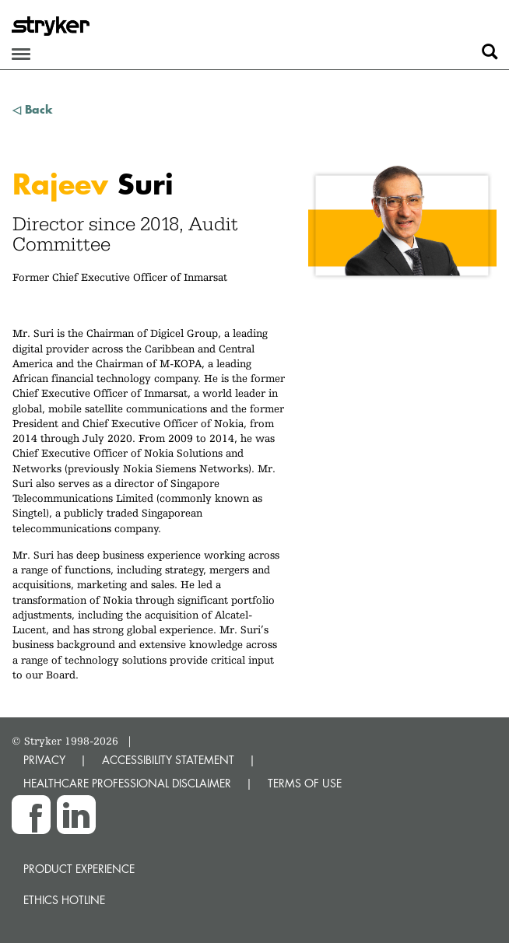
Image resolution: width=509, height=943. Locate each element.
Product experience (79, 868)
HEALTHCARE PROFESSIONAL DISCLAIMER (127, 783)
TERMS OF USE (305, 783)
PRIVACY (44, 759)
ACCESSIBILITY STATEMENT (168, 759)
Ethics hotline (64, 899)
